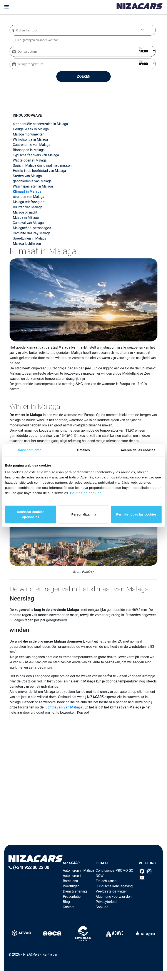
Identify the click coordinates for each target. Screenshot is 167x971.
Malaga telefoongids (28, 202)
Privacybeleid (106, 902)
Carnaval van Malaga (28, 223)
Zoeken (83, 76)
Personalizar (83, 514)
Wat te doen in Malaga (30, 160)
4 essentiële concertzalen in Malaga (40, 124)
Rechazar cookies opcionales (30, 514)
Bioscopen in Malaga (29, 150)
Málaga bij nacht (25, 212)
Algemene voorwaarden (114, 896)
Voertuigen (71, 886)
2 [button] (83, 813)
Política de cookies (86, 493)
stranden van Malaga (28, 197)
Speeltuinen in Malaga (29, 238)
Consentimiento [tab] (29, 450)
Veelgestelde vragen (111, 891)
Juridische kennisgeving (114, 886)
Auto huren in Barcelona (72, 878)
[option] (84, 780)
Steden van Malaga (27, 176)
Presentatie (72, 896)
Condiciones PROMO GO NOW (114, 873)
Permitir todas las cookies (136, 514)
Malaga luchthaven (27, 244)
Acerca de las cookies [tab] (138, 450)
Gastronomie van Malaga (31, 145)
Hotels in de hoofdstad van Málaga (39, 171)
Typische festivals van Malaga (36, 155)
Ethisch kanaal (106, 881)
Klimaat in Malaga (27, 191)
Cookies (102, 907)
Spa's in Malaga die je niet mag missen (42, 165)
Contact (68, 907)
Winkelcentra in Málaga (30, 139)
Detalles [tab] (83, 450)
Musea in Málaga (26, 217)
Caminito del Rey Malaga (31, 233)
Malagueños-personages (32, 228)
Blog (66, 902)
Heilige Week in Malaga (31, 129)
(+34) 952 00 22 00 (28, 867)
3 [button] (88, 813)
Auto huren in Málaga (78, 870)
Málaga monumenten (28, 134)
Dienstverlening (75, 891)
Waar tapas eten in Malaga (33, 186)
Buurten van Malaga (27, 207)
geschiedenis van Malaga (32, 181)
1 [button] (79, 813)
